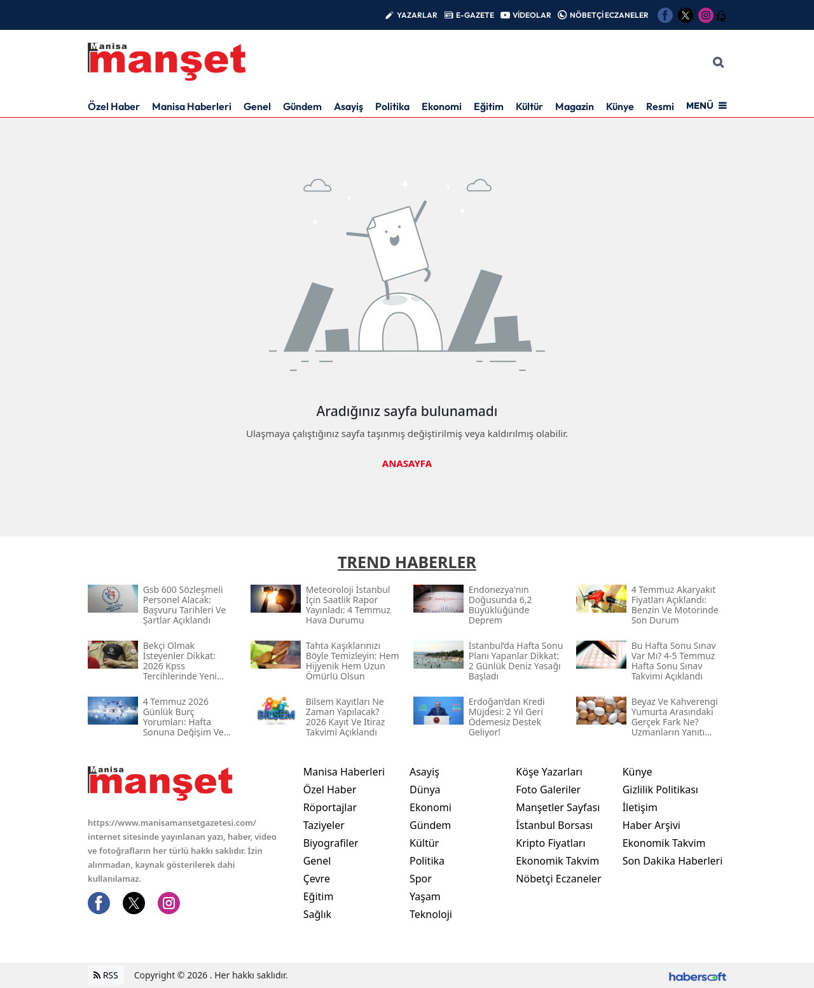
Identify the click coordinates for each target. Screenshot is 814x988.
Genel (257, 106)
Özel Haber (114, 106)
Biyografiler (331, 843)
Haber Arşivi (651, 825)
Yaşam (425, 896)
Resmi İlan (669, 106)
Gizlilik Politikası (660, 790)
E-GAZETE (475, 15)
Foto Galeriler (548, 790)
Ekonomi (442, 106)
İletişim (640, 807)
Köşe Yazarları (549, 772)
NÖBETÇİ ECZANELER (609, 15)
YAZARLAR (417, 15)
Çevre (316, 879)
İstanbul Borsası (554, 825)
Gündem (302, 106)
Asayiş (348, 106)
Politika (392, 106)
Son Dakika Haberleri (673, 861)
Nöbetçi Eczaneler (558, 879)
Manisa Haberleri (191, 106)
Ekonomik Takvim (557, 861)
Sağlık (317, 914)
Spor (421, 879)
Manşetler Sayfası (558, 807)
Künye (620, 106)
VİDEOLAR (532, 15)
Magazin (574, 106)
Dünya (425, 790)
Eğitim (489, 106)
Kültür (529, 106)
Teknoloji (431, 914)
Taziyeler (324, 825)
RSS (105, 976)
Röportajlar (330, 807)
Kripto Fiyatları (550, 843)
